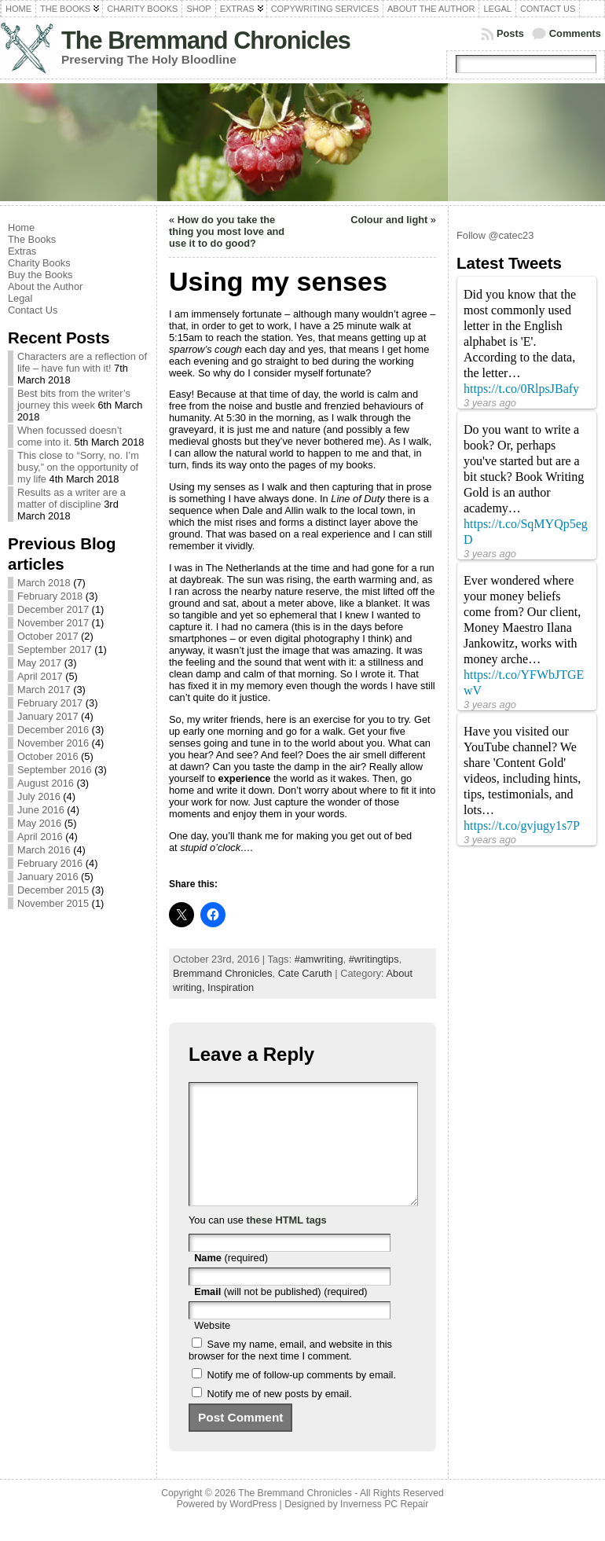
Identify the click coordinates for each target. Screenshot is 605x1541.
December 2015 (53, 890)
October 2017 (48, 636)
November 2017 (53, 623)
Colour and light (388, 220)
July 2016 (38, 796)
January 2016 (48, 876)
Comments (575, 33)
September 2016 (54, 770)
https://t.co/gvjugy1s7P (522, 825)
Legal (20, 298)
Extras (22, 251)
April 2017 (40, 676)
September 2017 (54, 649)
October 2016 (48, 756)
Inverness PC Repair (384, 1527)
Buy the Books (40, 275)
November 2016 (53, 743)
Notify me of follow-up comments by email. (301, 1398)
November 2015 (53, 903)
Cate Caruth (305, 973)
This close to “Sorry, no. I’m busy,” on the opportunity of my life (78, 467)
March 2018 (44, 583)
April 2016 (40, 836)
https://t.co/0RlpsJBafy (521, 388)
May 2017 (39, 663)
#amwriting (319, 959)
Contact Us (32, 310)
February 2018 (49, 596)
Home (21, 227)
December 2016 (53, 730)
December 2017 (53, 609)
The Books (32, 239)
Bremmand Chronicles (223, 973)
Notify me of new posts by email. (279, 1417)
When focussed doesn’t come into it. (69, 436)
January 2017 (48, 716)
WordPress (253, 1527)
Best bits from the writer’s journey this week (73, 399)
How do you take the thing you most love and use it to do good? (226, 231)
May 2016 (39, 823)
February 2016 (49, 863)
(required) (231, 1281)
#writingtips (374, 959)
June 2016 (40, 810)
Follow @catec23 (495, 235)
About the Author (45, 286)
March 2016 (44, 850)
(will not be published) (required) (281, 1315)
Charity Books (39, 263)
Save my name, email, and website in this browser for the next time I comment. (290, 1373)
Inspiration (230, 987)
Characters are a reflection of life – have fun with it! (82, 362)
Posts (510, 33)
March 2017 (44, 689)
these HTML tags (287, 1243)
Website (212, 1349)
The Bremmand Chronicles (205, 40)
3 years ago (490, 403)
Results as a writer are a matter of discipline (71, 498)
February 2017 (49, 703)
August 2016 (45, 783)
